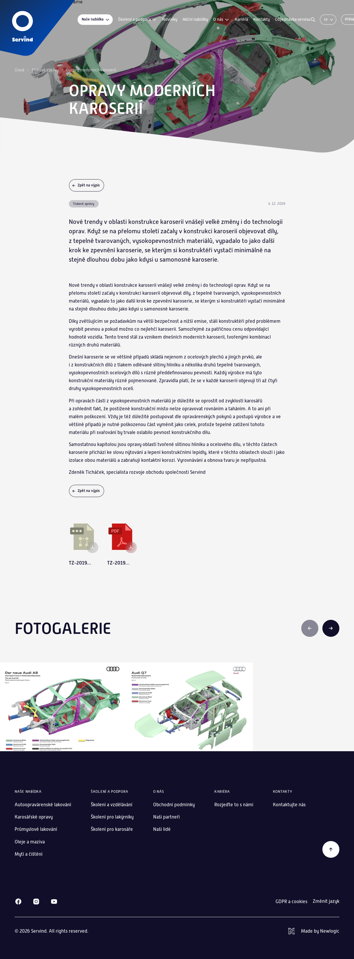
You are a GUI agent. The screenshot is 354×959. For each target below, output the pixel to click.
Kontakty (261, 19)
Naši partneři (166, 817)
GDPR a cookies (291, 901)
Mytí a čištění (28, 854)
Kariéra (241, 19)
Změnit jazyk (326, 901)
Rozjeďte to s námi (233, 804)
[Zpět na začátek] (330, 849)
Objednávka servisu (292, 19)
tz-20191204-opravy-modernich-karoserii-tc (81, 563)
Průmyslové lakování (36, 829)
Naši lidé (162, 829)
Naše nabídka (96, 19)
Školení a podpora (137, 19)
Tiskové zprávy (45, 70)
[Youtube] (54, 901)
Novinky (169, 19)
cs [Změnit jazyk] (329, 19)
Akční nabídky (195, 19)
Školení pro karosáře (112, 829)
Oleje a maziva (30, 842)
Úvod (19, 70)
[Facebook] (18, 901)
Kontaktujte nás (289, 804)
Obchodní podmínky (174, 804)
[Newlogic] (313, 931)
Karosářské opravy (34, 817)
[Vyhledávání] (313, 19)
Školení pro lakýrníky (112, 817)
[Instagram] (36, 901)
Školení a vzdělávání (111, 804)
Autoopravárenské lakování (43, 804)
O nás (221, 19)
